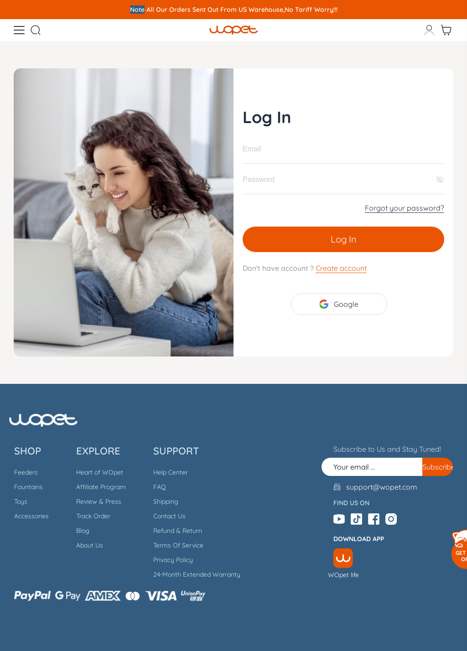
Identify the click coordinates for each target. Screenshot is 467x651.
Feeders (26, 472)
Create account (341, 268)
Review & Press (98, 501)
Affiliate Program (101, 487)
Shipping (165, 501)
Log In (344, 239)
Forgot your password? (404, 207)
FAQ (159, 487)
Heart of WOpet (99, 472)
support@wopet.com (381, 486)
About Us (89, 545)
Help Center (170, 472)
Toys (20, 501)
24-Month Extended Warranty (196, 574)
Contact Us (169, 516)
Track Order (93, 516)
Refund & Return (177, 531)
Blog (82, 531)
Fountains (28, 487)
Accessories (31, 516)
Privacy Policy (173, 560)
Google (338, 304)
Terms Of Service (178, 545)
